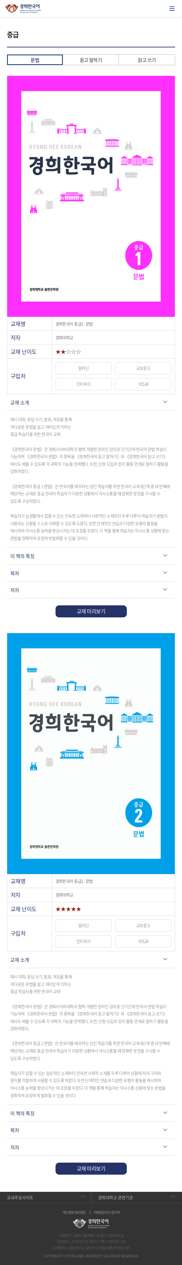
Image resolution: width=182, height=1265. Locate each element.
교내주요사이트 (20, 1198)
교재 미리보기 (91, 611)
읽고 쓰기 (147, 59)
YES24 (143, 384)
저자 (14, 589)
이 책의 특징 (22, 555)
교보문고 (143, 368)
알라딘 (83, 368)
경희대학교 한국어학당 (23, 8)
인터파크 (83, 384)
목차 (14, 573)
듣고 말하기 (91, 59)
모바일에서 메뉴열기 (172, 8)
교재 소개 (19, 402)
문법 (35, 59)
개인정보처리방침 (74, 1212)
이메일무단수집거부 (107, 1212)
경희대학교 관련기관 (115, 1198)
